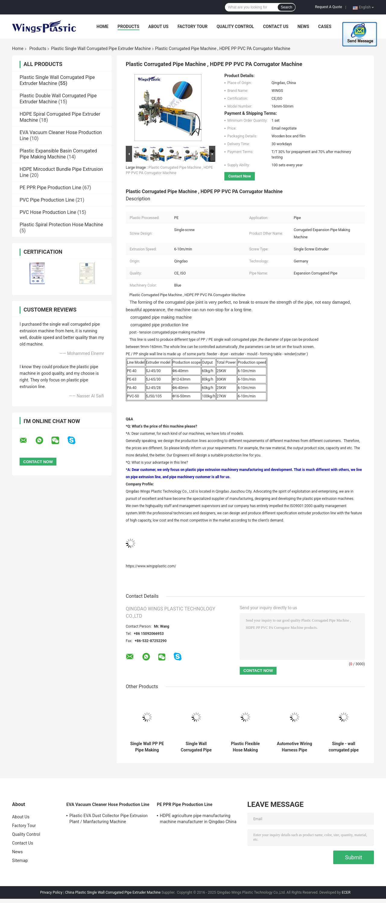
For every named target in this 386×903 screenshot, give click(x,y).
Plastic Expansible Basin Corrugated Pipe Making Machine (58, 154)
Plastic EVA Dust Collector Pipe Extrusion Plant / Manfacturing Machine (108, 818)
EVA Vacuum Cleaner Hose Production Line (107, 804)
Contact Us (275, 26)
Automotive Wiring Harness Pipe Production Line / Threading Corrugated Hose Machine (294, 747)
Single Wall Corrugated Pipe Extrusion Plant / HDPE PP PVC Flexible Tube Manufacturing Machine (196, 747)
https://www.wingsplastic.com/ (151, 566)
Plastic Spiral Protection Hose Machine (61, 224)
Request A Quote (328, 7)
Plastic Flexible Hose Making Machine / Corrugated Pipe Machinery (245, 747)
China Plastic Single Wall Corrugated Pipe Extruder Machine (113, 892)
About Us (158, 26)
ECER (346, 892)
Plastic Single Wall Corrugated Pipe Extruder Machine (101, 48)
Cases (324, 26)
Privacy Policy (51, 892)
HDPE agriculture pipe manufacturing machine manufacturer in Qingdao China (198, 818)
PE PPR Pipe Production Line (50, 187)
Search (286, 7)
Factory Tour (193, 26)
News (303, 26)
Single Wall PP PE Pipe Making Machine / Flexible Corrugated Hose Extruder (147, 747)
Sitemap (20, 860)
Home (102, 26)
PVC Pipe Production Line (47, 200)
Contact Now (239, 176)
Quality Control (235, 26)
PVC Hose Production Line (48, 212)
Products (128, 26)
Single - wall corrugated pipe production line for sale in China (343, 747)
